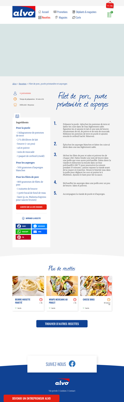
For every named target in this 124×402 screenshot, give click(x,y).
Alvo (14, 84)
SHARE (21, 226)
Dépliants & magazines (86, 12)
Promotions (62, 12)
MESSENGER (39, 226)
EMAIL (37, 231)
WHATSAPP (22, 231)
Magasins (63, 17)
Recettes (46, 17)
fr (111, 6)
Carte (78, 17)
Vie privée (53, 391)
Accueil (45, 12)
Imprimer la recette (33, 218)
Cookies (63, 391)
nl (108, 6)
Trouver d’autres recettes (62, 323)
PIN (20, 237)
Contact (71, 391)
